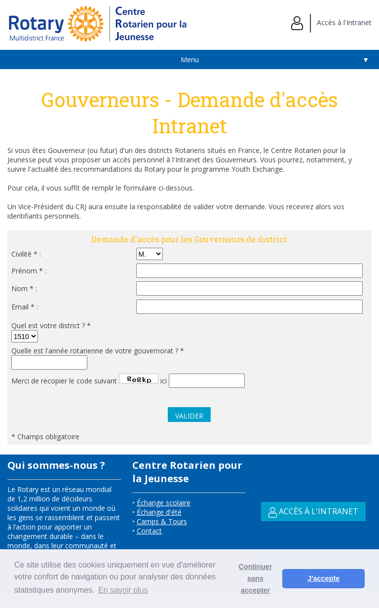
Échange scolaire (163, 502)
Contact (149, 530)
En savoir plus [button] (123, 590)
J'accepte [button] (323, 578)
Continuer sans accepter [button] (255, 578)
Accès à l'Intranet (331, 22)
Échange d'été (159, 512)
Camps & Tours (162, 521)
